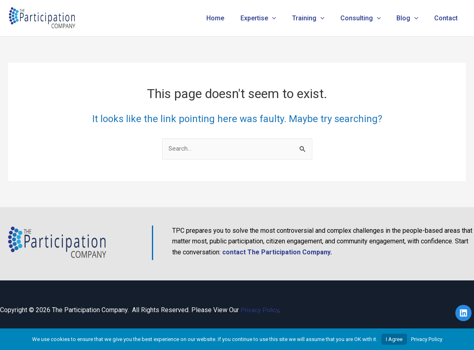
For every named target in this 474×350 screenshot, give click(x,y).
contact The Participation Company (276, 252)
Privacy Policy (260, 310)
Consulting (368, 18)
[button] (285, 18)
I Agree (394, 339)
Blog (412, 18)
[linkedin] (464, 313)
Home (232, 18)
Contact (447, 18)
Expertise (272, 18)
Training (318, 18)
